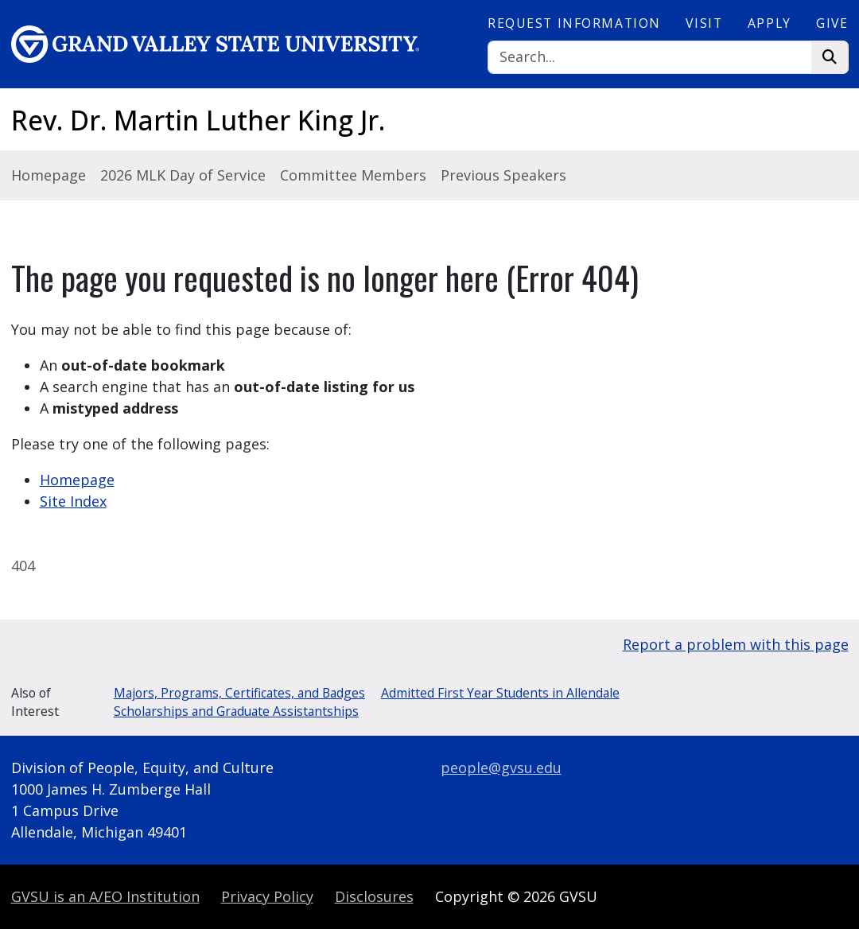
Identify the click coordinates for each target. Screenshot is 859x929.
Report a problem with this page (736, 644)
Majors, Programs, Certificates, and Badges (239, 693)
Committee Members (353, 175)
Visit (704, 23)
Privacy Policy (267, 896)
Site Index (73, 501)
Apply (769, 23)
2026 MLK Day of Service (183, 175)
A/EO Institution (105, 896)
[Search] (650, 58)
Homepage (48, 175)
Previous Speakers (503, 175)
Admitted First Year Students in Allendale (500, 693)
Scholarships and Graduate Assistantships (236, 711)
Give (832, 23)
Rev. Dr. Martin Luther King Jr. (198, 120)
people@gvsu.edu (501, 767)
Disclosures (374, 896)
